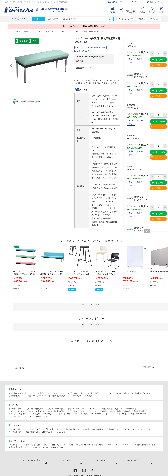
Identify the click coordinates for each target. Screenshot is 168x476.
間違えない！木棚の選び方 (43, 414)
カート (161, 12)
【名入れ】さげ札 (34, 429)
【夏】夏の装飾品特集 (55, 409)
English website (57, 447)
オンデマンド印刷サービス (138, 429)
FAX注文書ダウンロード (137, 460)
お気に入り (142, 12)
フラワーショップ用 (116, 414)
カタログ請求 (66, 460)
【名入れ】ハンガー (52, 429)
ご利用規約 (54, 445)
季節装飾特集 (59, 411)
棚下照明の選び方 (98, 414)
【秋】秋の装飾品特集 (75, 409)
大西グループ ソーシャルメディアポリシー (115, 445)
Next (72, 65)
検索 (109, 19)
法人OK (51, 11)
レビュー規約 (67, 445)
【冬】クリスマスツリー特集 (20, 411)
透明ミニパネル (129, 271)
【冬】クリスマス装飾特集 (124, 409)
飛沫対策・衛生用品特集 (137, 414)
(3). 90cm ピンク (132, 108)
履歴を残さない (149, 367)
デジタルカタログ (101, 460)
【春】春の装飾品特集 (34, 409)
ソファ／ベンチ (83, 51)
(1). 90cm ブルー (132, 46)
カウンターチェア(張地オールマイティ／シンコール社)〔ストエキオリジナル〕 (79, 274)
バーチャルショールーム (63, 432)
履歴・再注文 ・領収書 (131, 12)
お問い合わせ (42, 445)
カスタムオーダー (15, 432)
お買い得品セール (15, 409)
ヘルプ (121, 12)
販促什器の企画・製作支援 (93, 429)
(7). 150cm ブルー (140, 231)
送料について (28, 445)
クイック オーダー (152, 10)
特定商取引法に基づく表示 (145, 445)
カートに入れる (158, 60)
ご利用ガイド (14, 445)
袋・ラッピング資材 (126, 19)
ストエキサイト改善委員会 (34, 416)
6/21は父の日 (155, 19)
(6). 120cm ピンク (140, 200)
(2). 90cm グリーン (141, 77)
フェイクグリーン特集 (98, 411)
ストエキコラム (15, 416)
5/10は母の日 (141, 19)
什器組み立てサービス (115, 429)
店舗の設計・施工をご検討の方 (38, 432)
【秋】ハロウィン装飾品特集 (99, 409)
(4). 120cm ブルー (133, 138)
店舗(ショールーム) (40, 447)
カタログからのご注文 (31, 460)
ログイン (112, 12)
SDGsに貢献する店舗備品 (120, 411)
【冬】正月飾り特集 (42, 411)
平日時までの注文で (53, 9)
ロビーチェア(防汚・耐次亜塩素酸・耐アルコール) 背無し (24, 274)
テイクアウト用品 (64, 414)
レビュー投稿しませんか (76, 411)
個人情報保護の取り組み (85, 445)
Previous (11, 65)
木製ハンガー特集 (81, 414)
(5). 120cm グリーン (134, 169)
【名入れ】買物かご (16, 429)
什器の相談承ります (71, 429)
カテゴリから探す (18, 19)
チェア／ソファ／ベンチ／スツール (91, 47)
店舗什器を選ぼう (140, 411)
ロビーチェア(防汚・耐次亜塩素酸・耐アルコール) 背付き (52, 274)
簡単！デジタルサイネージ (19, 414)
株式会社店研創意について (19, 447)
